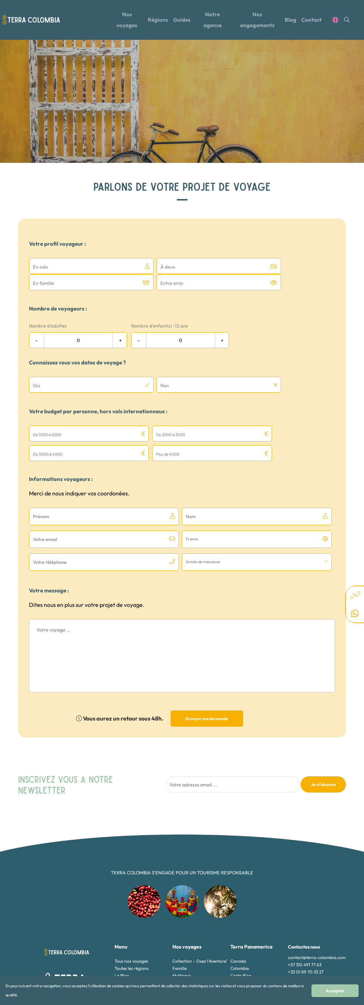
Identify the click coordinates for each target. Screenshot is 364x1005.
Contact (315, 19)
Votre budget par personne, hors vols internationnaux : (98, 393)
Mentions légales (130, 937)
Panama (238, 944)
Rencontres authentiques (196, 937)
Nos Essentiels (186, 930)
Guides (181, 19)
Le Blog (121, 916)
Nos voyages (124, 19)
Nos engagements (258, 19)
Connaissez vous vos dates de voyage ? (77, 345)
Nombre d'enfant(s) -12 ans (159, 309)
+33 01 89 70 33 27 (305, 912)
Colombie (239, 908)
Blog (293, 19)
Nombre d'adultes (48, 309)
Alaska (236, 952)
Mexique (238, 930)
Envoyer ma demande (206, 659)
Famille (179, 908)
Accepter (340, 993)
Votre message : (49, 530)
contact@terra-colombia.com (317, 897)
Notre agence (213, 19)
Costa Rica (240, 916)
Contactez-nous (129, 930)
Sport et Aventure (189, 944)
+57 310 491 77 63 (304, 905)
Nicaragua (240, 937)
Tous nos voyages (131, 901)
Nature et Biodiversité (193, 923)
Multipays (181, 916)
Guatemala (241, 923)
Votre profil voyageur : (57, 243)
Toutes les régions (131, 908)
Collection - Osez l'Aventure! (199, 901)
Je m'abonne (323, 725)
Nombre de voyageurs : (58, 291)
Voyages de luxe (187, 952)
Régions (156, 19)
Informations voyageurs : (61, 442)
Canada (238, 901)
